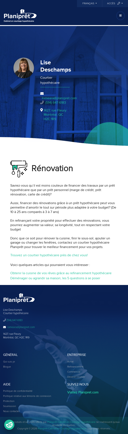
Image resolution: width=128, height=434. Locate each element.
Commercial (73, 372)
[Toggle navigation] (120, 15)
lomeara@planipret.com (59, 98)
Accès (114, 3)
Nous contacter (11, 411)
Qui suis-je (9, 362)
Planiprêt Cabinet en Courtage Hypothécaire (71, 422)
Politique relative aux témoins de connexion (27, 396)
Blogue (7, 367)
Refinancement (75, 367)
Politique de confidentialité (17, 391)
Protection (8, 401)
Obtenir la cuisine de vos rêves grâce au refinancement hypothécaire (61, 273)
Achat (70, 362)
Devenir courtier (76, 377)
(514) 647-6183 (55, 102)
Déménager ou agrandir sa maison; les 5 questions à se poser (55, 278)
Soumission (9, 406)
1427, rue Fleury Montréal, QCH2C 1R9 (55, 114)
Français (88, 3)
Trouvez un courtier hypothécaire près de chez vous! (49, 255)
